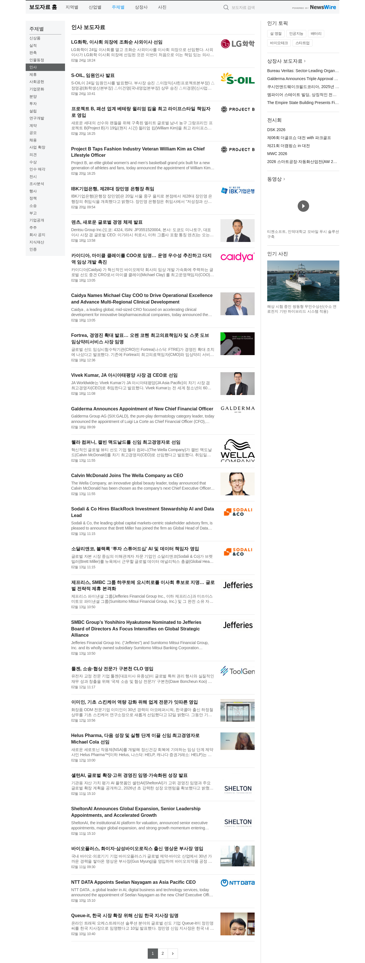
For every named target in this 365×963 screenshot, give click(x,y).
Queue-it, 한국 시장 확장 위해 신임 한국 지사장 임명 (125, 915)
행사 (33, 191)
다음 (334, 281)
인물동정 (36, 60)
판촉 (33, 52)
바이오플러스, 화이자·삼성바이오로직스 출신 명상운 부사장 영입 (137, 848)
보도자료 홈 (43, 7)
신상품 (34, 38)
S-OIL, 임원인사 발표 (93, 75)
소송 (33, 205)
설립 (33, 111)
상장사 (141, 7)
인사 (33, 67)
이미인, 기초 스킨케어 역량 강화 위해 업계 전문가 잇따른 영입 (134, 702)
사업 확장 (37, 147)
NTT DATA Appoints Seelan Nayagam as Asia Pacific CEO (133, 882)
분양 (33, 96)
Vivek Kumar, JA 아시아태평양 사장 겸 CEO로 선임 (124, 375)
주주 (33, 227)
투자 (33, 103)
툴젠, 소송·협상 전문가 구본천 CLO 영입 (112, 668)
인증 (33, 249)
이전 (271, 281)
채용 (33, 140)
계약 (33, 125)
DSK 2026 (276, 129)
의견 (33, 154)
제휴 (33, 74)
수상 (33, 162)
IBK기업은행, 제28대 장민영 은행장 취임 (113, 188)
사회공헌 (36, 82)
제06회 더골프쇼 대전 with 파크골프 (299, 137)
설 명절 (276, 33)
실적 (33, 45)
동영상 (274, 179)
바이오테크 (279, 43)
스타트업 (302, 43)
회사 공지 (37, 235)
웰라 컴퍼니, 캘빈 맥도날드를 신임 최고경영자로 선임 (126, 442)
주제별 (118, 7)
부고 (33, 213)
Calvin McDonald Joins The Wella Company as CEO (127, 475)
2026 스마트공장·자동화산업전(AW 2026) (304, 161)
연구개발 (36, 118)
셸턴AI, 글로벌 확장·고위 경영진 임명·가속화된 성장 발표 (129, 775)
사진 (162, 7)
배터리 (316, 33)
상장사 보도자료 (285, 61)
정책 (33, 198)
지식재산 (36, 242)
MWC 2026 (277, 153)
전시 (33, 176)
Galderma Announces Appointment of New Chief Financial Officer (142, 408)
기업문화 (36, 89)
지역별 (72, 7)
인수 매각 (37, 169)
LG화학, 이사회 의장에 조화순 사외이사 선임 (117, 42)
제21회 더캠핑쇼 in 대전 (288, 145)
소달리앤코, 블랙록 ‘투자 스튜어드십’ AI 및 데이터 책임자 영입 (135, 548)
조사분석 (36, 184)
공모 (33, 133)
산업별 (95, 7)
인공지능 (296, 33)
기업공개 (36, 220)
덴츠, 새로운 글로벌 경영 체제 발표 (107, 222)
